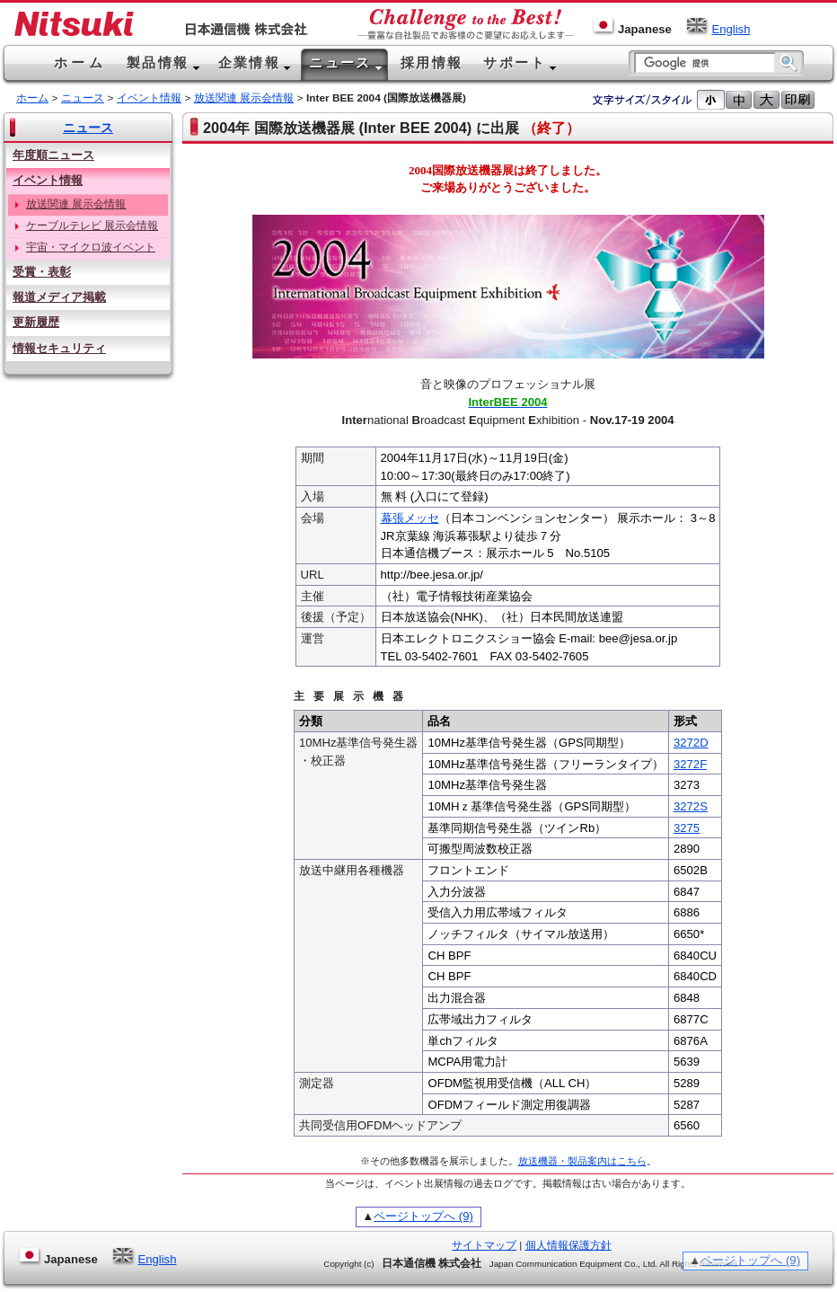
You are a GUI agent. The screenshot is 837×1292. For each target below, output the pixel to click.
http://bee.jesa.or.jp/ (432, 574)
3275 (687, 828)
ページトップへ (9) (423, 1216)
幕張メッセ (410, 518)
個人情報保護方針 (568, 1245)
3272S (691, 806)
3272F (690, 764)
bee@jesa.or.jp (638, 638)
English (717, 29)
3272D (691, 742)
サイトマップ (484, 1245)
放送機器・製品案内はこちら (582, 1160)
